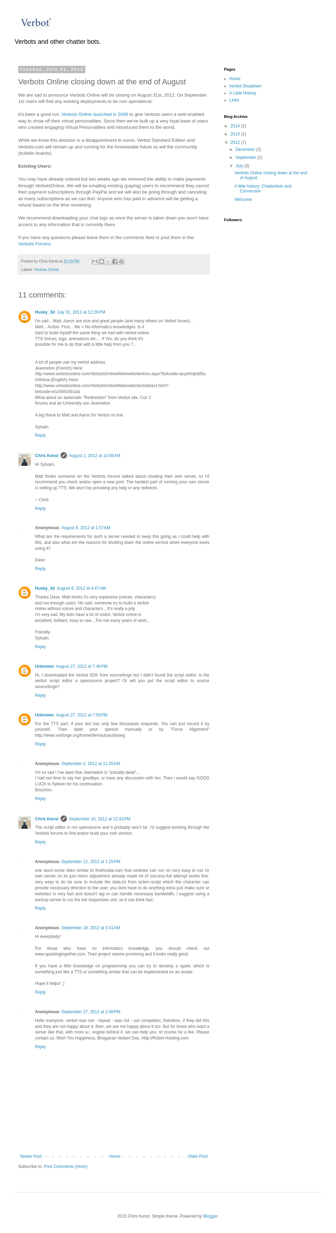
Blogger (210, 1216)
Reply (40, 435)
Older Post (198, 1156)
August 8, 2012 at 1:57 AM (85, 527)
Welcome (243, 199)
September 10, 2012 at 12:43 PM (99, 819)
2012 (236, 142)
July (240, 165)
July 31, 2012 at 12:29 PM (81, 312)
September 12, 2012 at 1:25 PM (90, 861)
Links (234, 100)
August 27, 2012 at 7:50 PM (81, 715)
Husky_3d (45, 312)
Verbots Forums (34, 243)
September (246, 157)
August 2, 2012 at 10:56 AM (94, 455)
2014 (236, 126)
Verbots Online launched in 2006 (95, 114)
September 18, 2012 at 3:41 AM (90, 927)
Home (114, 1156)
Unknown (44, 666)
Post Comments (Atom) (66, 1166)
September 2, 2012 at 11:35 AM (90, 763)
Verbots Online (46, 269)
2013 (236, 134)
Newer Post (31, 1156)
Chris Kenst (46, 455)
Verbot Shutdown (245, 86)
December (246, 149)
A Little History (242, 93)
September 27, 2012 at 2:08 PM (90, 1011)
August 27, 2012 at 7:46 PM (81, 666)
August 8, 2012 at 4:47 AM (81, 588)
